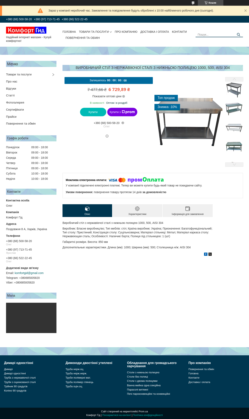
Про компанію (126, 31)
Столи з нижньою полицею (143, 372)
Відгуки (11, 88)
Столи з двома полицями (142, 380)
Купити (93, 112)
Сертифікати (15, 109)
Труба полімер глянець (79, 382)
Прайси (11, 116)
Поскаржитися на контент (116, 415)
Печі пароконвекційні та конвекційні (148, 393)
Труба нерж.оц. (75, 369)
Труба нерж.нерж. (76, 373)
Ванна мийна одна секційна (144, 385)
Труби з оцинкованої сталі (20, 382)
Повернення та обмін (83, 37)
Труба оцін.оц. (74, 386)
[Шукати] (238, 34)
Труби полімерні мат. (78, 377)
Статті (10, 95)
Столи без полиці (137, 376)
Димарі (8, 369)
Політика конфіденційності (148, 415)
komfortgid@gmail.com (29, 273)
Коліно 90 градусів (15, 390)
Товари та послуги (94, 31)
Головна (69, 31)
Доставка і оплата (154, 31)
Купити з (122, 112)
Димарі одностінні (15, 373)
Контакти (179, 31)
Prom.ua (143, 411)
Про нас (11, 81)
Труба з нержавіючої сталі (20, 377)
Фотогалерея (15, 102)
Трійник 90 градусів (15, 386)
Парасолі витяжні (137, 389)
